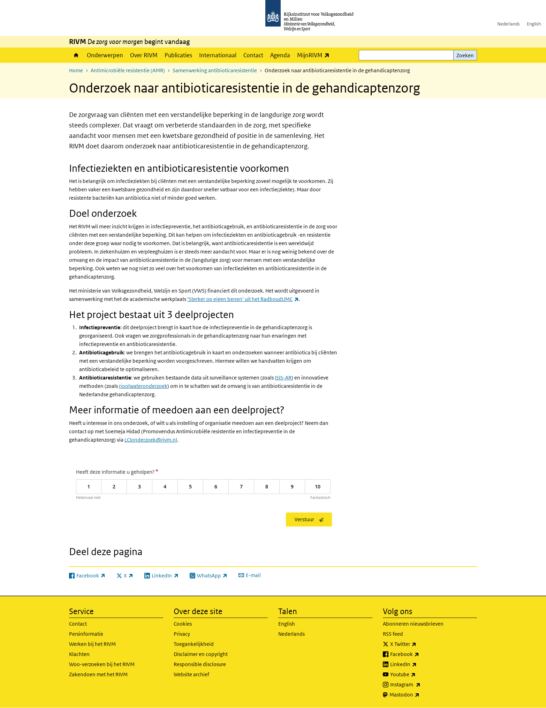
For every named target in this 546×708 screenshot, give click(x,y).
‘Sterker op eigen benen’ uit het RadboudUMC (243, 299)
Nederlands (508, 24)
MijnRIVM (315, 55)
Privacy (182, 633)
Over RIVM (144, 55)
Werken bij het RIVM (92, 644)
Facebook (420, 654)
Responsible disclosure (200, 664)
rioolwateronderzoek (143, 386)
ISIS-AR (283, 377)
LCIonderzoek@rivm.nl (150, 439)
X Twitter (418, 644)
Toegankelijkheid (194, 644)
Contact (253, 55)
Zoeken (465, 55)
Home (76, 55)
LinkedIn (418, 664)
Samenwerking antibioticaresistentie (215, 70)
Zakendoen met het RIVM (98, 674)
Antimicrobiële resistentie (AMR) (128, 70)
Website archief (191, 674)
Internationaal (217, 55)
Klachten (79, 654)
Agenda (280, 55)
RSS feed (393, 633)
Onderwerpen (105, 55)
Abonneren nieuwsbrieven (413, 623)
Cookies (183, 623)
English (534, 24)
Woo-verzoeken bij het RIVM (102, 664)
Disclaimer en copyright (201, 654)
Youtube (418, 674)
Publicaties (178, 55)
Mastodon (419, 695)
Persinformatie (86, 633)
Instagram (420, 684)
